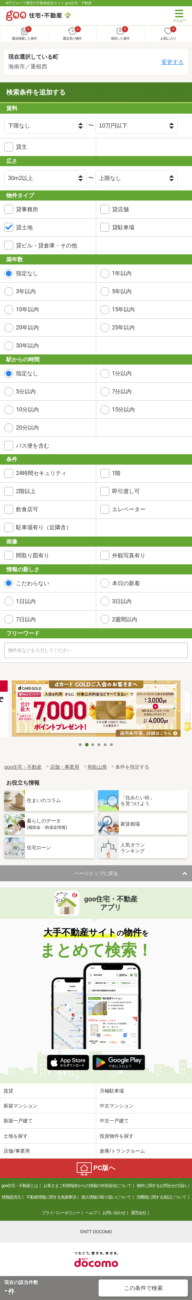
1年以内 (122, 273)
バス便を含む (32, 445)
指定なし (27, 273)
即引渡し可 (126, 491)
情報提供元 (11, 1197)
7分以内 (122, 391)
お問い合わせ (113, 1212)
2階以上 (26, 491)
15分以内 (123, 409)
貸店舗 (120, 209)
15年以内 (123, 309)
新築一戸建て (18, 1120)
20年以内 (27, 327)
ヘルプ (91, 1212)
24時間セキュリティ (41, 473)
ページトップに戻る (96, 873)
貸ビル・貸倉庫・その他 (46, 245)
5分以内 (26, 391)
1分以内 (122, 373)
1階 (116, 473)
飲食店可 (27, 509)
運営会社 (138, 1212)
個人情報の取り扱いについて (106, 1197)
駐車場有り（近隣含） (44, 527)
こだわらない (32, 583)
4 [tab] (99, 744)
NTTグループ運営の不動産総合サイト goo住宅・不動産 (49, 3)
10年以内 (27, 309)
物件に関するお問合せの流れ (161, 1185)
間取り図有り (32, 555)
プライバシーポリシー (61, 1212)
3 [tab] (93, 744)
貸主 (21, 147)
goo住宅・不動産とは (19, 1185)
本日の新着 (126, 583)
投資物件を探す (117, 1136)
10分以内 (27, 409)
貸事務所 (27, 209)
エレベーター (128, 509)
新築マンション (20, 1106)
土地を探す (15, 1136)
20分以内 (27, 427)
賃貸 (8, 1091)
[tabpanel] (96, 709)
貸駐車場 (123, 227)
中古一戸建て (114, 1120)
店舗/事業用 (16, 1151)
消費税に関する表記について (161, 1197)
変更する (172, 62)
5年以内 (122, 291)
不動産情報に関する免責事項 (51, 1197)
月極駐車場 (112, 1091)
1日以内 (26, 601)
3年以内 (26, 291)
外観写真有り (128, 555)
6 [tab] (112, 744)
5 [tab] (105, 744)
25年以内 (123, 327)
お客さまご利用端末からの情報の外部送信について (87, 1185)
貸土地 (24, 227)
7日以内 (26, 619)
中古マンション (117, 1106)
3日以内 (122, 601)
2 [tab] (87, 744)
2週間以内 (124, 619)
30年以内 (27, 345)
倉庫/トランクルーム (122, 1151)
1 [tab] (80, 744)
